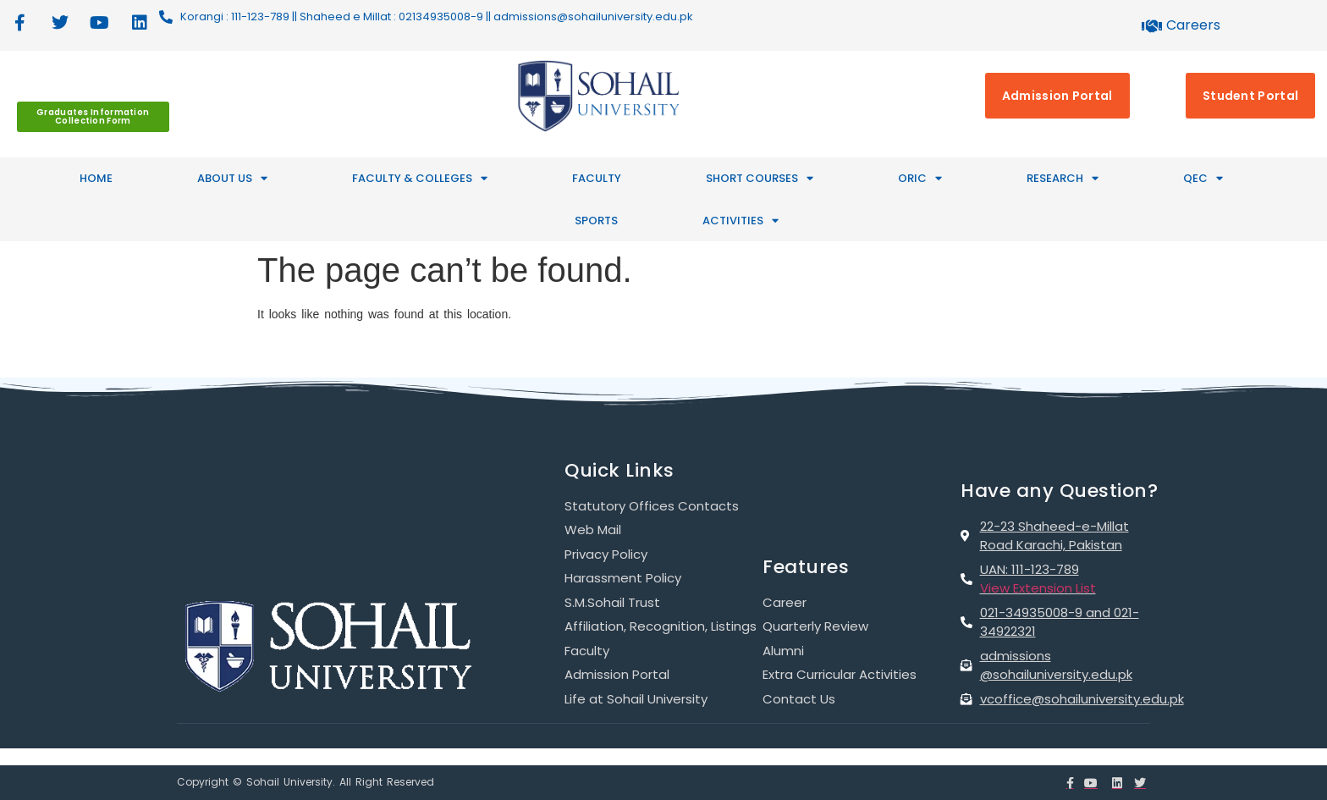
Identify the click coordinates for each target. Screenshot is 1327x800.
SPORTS (596, 220)
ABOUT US (232, 178)
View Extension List (1038, 588)
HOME (96, 178)
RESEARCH (1062, 178)
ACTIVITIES (740, 220)
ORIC (920, 178)
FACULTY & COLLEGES (419, 178)
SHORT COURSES (759, 178)
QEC (1203, 178)
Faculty (596, 178)
